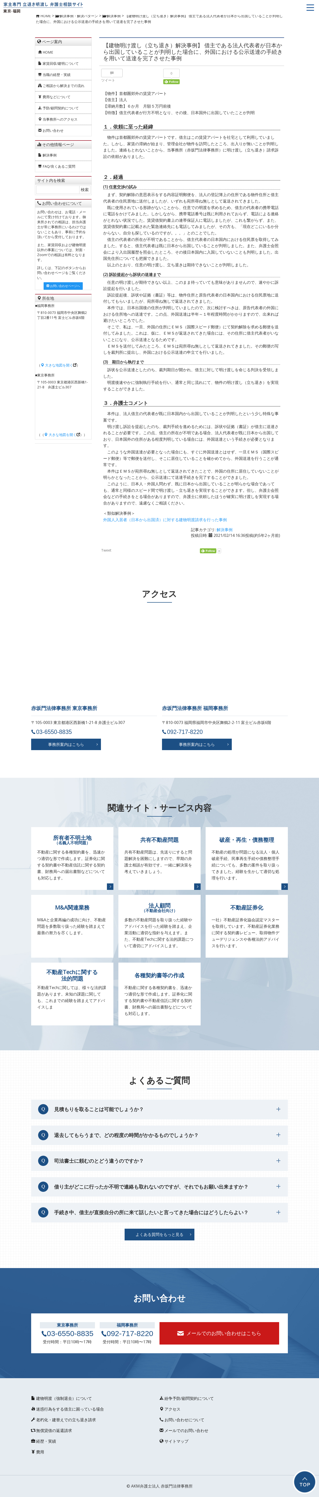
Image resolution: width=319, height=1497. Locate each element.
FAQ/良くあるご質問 (56, 166)
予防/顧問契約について (58, 108)
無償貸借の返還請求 (51, 1430)
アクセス (170, 1409)
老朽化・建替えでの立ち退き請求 (63, 1420)
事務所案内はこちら (66, 744)
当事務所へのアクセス (58, 119)
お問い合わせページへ (63, 286)
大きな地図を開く (57, 365)
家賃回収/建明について (58, 63)
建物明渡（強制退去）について (61, 1398)
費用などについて (54, 96)
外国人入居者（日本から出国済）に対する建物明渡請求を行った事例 (165, 519)
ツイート (108, 80)
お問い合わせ (51, 130)
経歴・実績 (43, 1441)
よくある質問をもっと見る (159, 1234)
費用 (37, 1452)
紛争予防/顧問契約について (187, 1398)
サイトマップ (174, 1441)
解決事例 (47, 155)
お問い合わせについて (182, 1420)
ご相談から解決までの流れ (61, 85)
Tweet (106, 550)
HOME (45, 52)
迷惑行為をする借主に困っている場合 (67, 1409)
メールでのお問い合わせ (184, 1430)
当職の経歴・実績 (54, 74)
